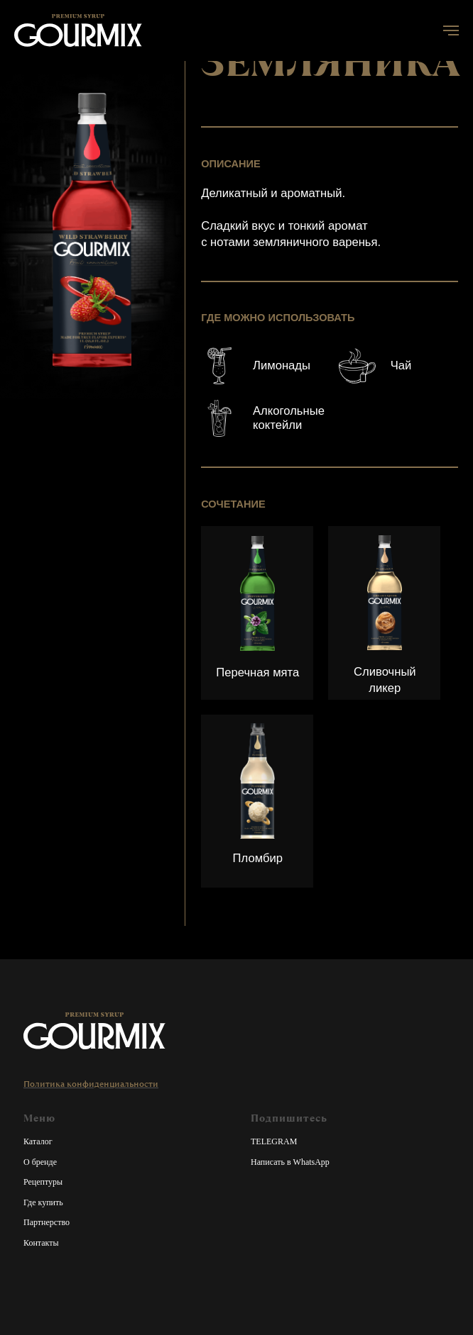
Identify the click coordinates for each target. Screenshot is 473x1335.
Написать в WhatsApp (290, 1162)
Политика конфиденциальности (90, 1084)
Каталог (38, 1141)
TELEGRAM (274, 1141)
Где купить (43, 1202)
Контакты (41, 1243)
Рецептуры (42, 1182)
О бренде (40, 1162)
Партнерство (46, 1222)
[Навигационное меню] (451, 30)
